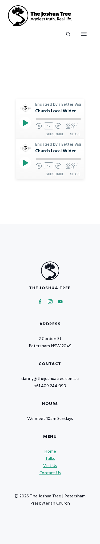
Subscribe (55, 134)
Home (50, 451)
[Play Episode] (25, 123)
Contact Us (50, 472)
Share (75, 134)
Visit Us (50, 465)
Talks (50, 458)
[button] (68, 34)
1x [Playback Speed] (48, 126)
